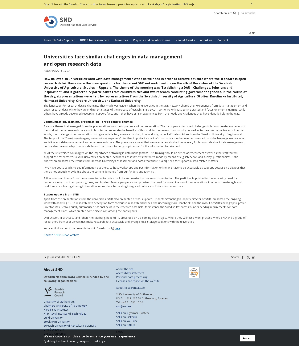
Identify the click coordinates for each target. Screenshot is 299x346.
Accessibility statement (130, 273)
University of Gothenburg (59, 301)
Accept (248, 338)
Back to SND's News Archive (61, 235)
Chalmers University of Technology (65, 305)
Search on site (223, 13)
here (117, 228)
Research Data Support (59, 40)
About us (206, 40)
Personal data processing (131, 277)
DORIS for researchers (94, 40)
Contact (222, 40)
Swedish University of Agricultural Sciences (70, 325)
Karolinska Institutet (56, 309)
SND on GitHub (125, 325)
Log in (252, 32)
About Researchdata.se (130, 287)
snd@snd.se (123, 306)
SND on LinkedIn (126, 317)
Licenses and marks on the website (138, 281)
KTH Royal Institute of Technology (65, 313)
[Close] (251, 4)
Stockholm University (57, 321)
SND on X (122, 313)
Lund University (53, 317)
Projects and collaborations (151, 40)
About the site (124, 269)
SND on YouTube (127, 321)
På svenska (247, 13)
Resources (121, 40)
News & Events (185, 40)
